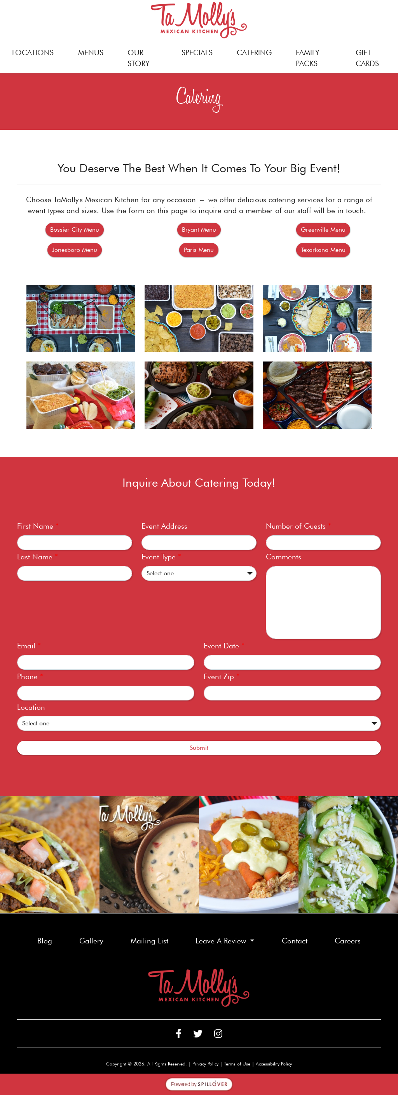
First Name (38, 526)
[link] (50, 854)
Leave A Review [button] (222, 940)
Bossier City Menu (77, 229)
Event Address (164, 526)
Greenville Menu (325, 229)
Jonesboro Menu (77, 249)
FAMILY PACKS (307, 58)
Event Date (224, 645)
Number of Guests (298, 526)
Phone (30, 676)
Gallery (91, 940)
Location (31, 707)
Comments (283, 556)
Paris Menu (201, 249)
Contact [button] (298, 940)
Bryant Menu (201, 229)
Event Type (161, 556)
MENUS (90, 52)
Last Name (37, 556)
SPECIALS (197, 52)
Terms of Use (237, 1064)
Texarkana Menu (325, 249)
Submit (199, 747)
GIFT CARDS (373, 58)
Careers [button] (351, 940)
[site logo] (199, 20)
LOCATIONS (33, 52)
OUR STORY (138, 58)
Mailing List (149, 940)
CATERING (254, 52)
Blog (44, 940)
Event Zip (221, 676)
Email (29, 645)
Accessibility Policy (274, 1064)
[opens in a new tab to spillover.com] (199, 1083)
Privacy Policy (205, 1064)
